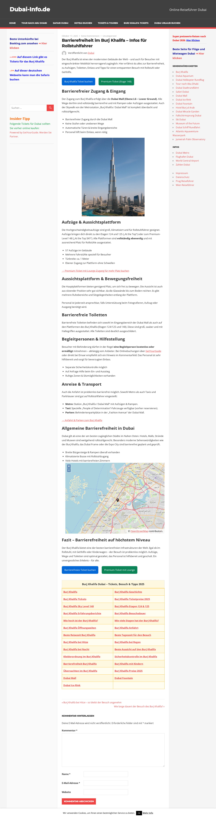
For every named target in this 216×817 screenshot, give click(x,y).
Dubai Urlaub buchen (167, 23)
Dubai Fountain (124, 678)
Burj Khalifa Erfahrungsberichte (82, 613)
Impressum (182, 173)
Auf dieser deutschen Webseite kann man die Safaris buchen (30, 75)
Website (66, 792)
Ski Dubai (181, 119)
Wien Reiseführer (185, 185)
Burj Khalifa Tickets (136, 23)
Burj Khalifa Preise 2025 (129, 670)
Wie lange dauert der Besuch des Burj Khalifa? (138, 706)
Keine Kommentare (90, 36)
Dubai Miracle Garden (187, 111)
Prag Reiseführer (185, 181)
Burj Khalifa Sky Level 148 (78, 606)
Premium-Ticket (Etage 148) (116, 81)
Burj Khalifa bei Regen (128, 642)
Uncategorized (109, 36)
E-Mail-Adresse (71, 783)
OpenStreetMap (139, 531)
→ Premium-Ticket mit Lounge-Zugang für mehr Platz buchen (95, 270)
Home (12, 23)
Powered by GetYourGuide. (24, 132)
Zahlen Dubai (183, 164)
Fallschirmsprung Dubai (188, 115)
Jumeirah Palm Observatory (190, 139)
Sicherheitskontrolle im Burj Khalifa (136, 656)
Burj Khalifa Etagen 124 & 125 (132, 606)
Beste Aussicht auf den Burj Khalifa (135, 649)
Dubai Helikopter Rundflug (190, 79)
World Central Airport (187, 160)
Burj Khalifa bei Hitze (75, 642)
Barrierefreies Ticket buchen (80, 570)
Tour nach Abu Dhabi (34, 23)
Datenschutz (182, 177)
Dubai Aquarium (184, 75)
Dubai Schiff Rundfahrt (188, 127)
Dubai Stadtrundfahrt (187, 87)
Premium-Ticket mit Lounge (119, 570)
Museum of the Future (188, 123)
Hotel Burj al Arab (185, 107)
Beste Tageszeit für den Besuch (133, 635)
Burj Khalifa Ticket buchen (78, 81)
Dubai (91, 53)
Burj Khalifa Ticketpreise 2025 (132, 599)
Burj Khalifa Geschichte (128, 591)
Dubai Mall (69, 678)
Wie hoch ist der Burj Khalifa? (80, 620)
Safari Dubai (60, 23)
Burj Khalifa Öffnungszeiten (79, 627)
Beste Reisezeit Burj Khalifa (79, 635)
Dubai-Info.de (30, 9)
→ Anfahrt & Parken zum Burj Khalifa (82, 420)
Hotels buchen (83, 23)
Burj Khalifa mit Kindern (129, 663)
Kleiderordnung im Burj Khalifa (81, 656)
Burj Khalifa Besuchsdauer (130, 613)
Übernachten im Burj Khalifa (80, 670)
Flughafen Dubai (184, 156)
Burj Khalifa (70, 591)
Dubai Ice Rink (71, 685)
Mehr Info (148, 812)
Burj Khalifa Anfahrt (126, 627)
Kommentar (69, 730)
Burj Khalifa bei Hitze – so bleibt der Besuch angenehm (92, 702)
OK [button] (139, 813)
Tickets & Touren (108, 23)
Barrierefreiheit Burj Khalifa (80, 663)
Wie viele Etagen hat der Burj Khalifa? (137, 620)
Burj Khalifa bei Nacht (76, 649)
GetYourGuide (153, 351)
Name (66, 774)
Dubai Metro (182, 152)
